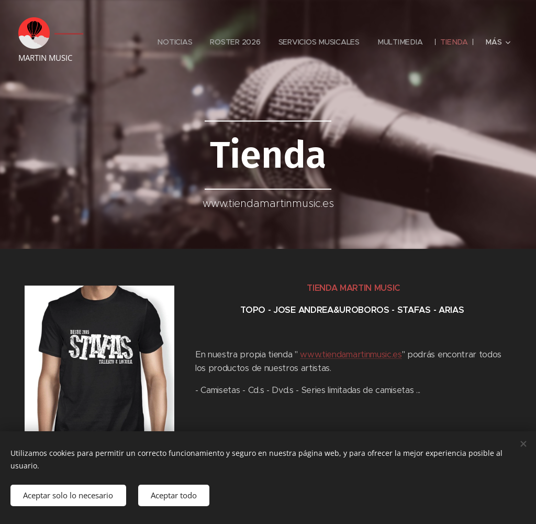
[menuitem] (174, 42)
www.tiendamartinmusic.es (350, 354)
